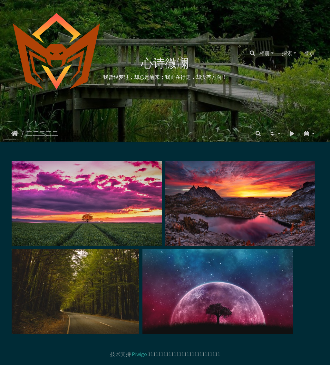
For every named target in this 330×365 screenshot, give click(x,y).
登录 (309, 53)
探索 (287, 53)
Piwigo (139, 354)
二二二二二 (42, 133)
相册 (264, 53)
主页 (15, 133)
